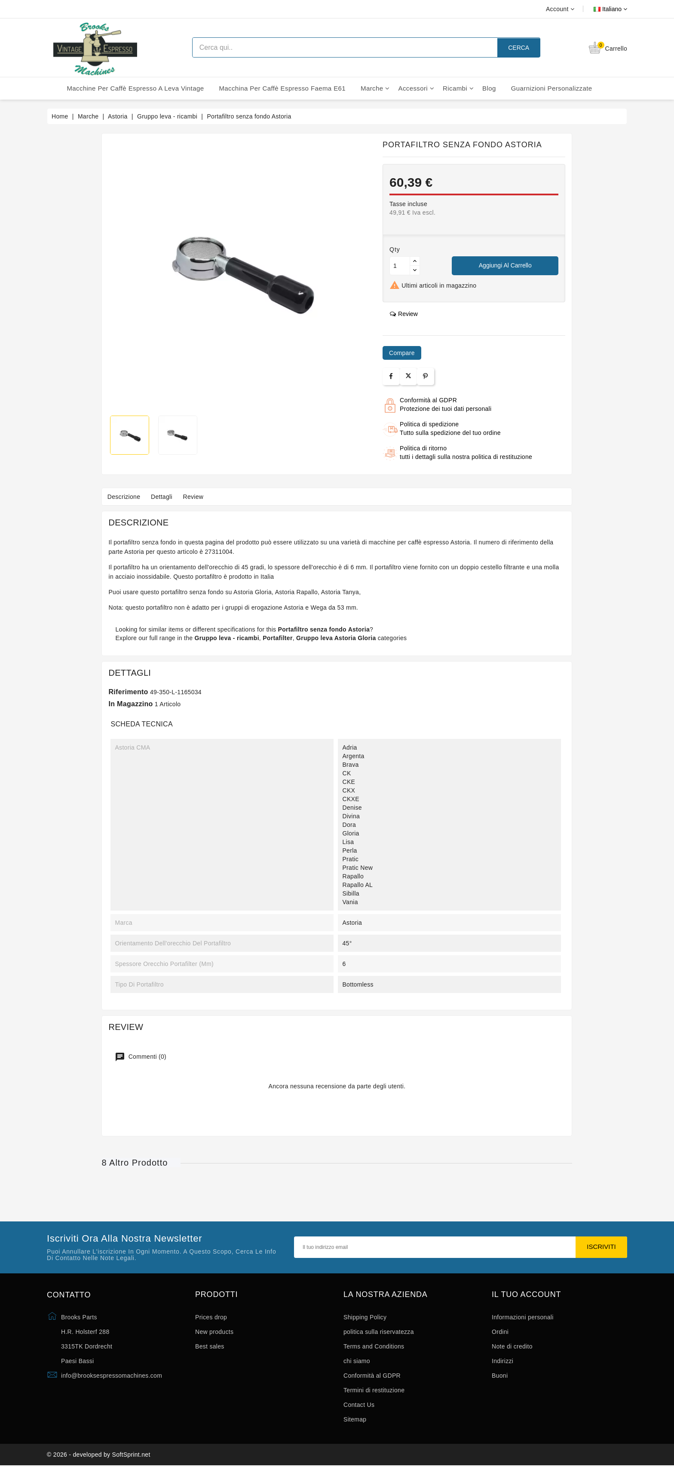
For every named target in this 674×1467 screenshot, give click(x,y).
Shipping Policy (364, 1317)
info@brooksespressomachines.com (111, 1375)
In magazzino (130, 704)
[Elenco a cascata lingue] (600, 9)
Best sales (209, 1346)
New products (214, 1331)
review (404, 313)
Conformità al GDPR (372, 1375)
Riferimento (128, 692)
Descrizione (124, 496)
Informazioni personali (523, 1317)
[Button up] (415, 261)
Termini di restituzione (373, 1390)
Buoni (500, 1375)
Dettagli (165, 496)
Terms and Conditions (373, 1346)
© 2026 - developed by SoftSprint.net (98, 1455)
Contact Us (358, 1404)
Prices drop (211, 1317)
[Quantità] (399, 265)
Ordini (500, 1331)
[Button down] (415, 270)
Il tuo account (526, 1295)
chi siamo (356, 1361)
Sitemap (354, 1419)
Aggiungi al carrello (505, 265)
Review (199, 496)
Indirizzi (502, 1361)
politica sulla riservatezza (378, 1331)
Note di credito (512, 1346)
